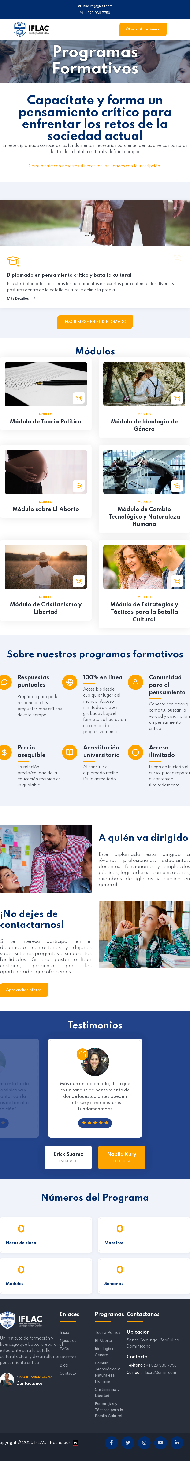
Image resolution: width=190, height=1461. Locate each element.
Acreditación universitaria (101, 751)
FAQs (64, 1348)
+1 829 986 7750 (161, 1365)
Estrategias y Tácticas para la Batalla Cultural (109, 1409)
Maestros (68, 1357)
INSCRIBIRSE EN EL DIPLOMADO (95, 322)
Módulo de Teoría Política (46, 422)
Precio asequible (31, 751)
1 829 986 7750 (95, 13)
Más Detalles (20, 298)
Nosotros (68, 1340)
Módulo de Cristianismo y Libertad (46, 608)
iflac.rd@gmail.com (95, 6)
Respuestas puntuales (33, 681)
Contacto (68, 1373)
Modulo (45, 414)
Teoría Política (107, 1332)
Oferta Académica (143, 29)
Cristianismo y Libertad (107, 1392)
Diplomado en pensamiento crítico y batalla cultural (69, 275)
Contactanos (29, 1383)
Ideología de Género (105, 1351)
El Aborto (103, 1340)
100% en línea (103, 678)
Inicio (64, 1332)
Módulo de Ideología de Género (144, 425)
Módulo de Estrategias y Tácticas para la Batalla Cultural (144, 612)
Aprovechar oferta (24, 990)
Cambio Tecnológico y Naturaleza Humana (107, 1372)
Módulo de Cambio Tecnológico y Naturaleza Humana (144, 517)
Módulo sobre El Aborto (45, 509)
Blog (64, 1365)
